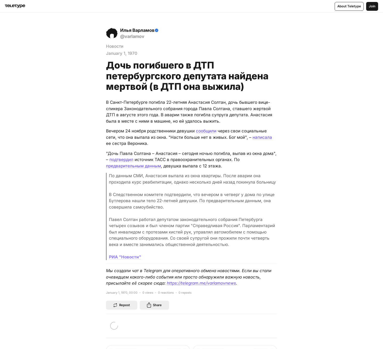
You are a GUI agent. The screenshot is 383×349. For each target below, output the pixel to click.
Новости (114, 46)
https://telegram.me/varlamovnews (201, 283)
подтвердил (121, 159)
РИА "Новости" (125, 257)
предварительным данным (133, 165)
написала (262, 137)
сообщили (206, 130)
